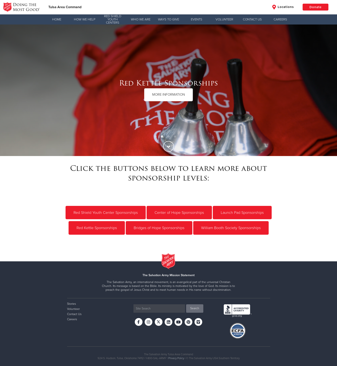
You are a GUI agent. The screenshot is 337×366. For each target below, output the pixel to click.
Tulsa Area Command (64, 7)
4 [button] (175, 137)
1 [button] (155, 137)
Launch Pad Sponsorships (242, 212)
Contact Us (252, 19)
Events (196, 19)
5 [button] (181, 137)
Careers (280, 19)
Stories (71, 304)
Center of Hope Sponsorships (179, 212)
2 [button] (162, 137)
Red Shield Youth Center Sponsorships (106, 212)
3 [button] (168, 137)
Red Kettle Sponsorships (97, 227)
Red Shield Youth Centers (112, 19)
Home (56, 19)
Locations (283, 7)
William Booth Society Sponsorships (231, 227)
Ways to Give (168, 19)
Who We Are (140, 19)
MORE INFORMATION (168, 94)
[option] (168, 90)
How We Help (84, 19)
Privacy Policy (176, 358)
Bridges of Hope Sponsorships (159, 227)
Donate (315, 7)
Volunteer (224, 19)
